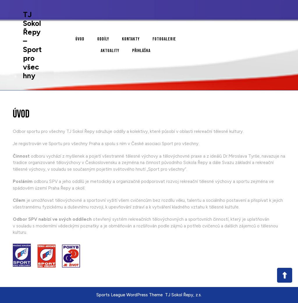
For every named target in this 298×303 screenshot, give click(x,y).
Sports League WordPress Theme (129, 294)
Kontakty (131, 39)
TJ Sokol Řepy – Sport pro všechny (32, 45)
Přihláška (141, 51)
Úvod (79, 39)
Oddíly (103, 39)
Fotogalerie (164, 39)
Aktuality (110, 51)
